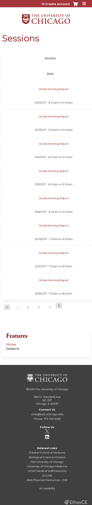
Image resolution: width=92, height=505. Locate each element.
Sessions (12, 349)
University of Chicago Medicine (47, 466)
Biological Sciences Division (47, 457)
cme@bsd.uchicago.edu (47, 414)
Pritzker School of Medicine (47, 452)
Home (11, 344)
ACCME (47, 475)
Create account (57, 4)
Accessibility (47, 488)
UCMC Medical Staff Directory (47, 471)
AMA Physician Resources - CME (47, 480)
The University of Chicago (51, 389)
